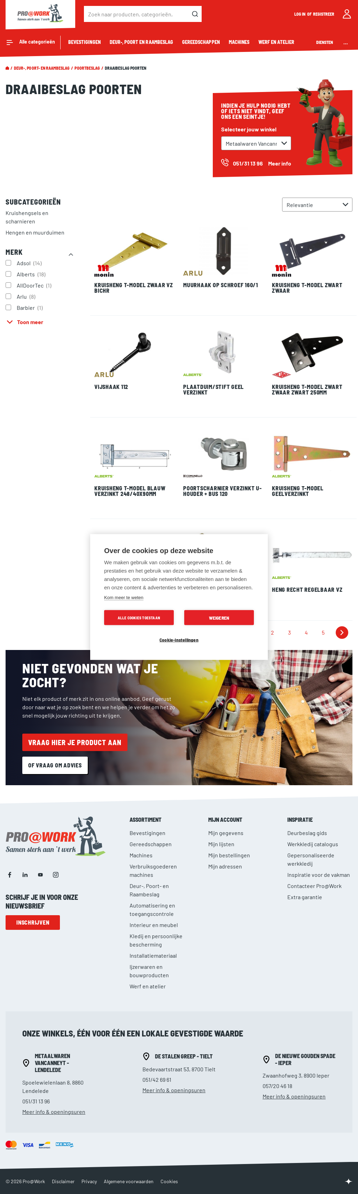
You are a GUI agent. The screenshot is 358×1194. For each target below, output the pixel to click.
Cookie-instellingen (179, 640)
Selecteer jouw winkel (249, 129)
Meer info (279, 163)
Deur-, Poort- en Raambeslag (42, 68)
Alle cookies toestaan (139, 617)
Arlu (27, 296)
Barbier (30, 307)
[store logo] (40, 14)
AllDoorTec (35, 285)
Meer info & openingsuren (53, 1111)
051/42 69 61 (156, 1079)
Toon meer (30, 322)
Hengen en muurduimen (35, 232)
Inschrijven (32, 922)
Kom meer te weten (123, 597)
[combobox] (143, 14)
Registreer (324, 14)
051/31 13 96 (36, 1101)
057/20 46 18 (277, 1085)
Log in (300, 14)
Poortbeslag (87, 68)
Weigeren (219, 618)
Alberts (32, 273)
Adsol (30, 262)
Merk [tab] (14, 252)
